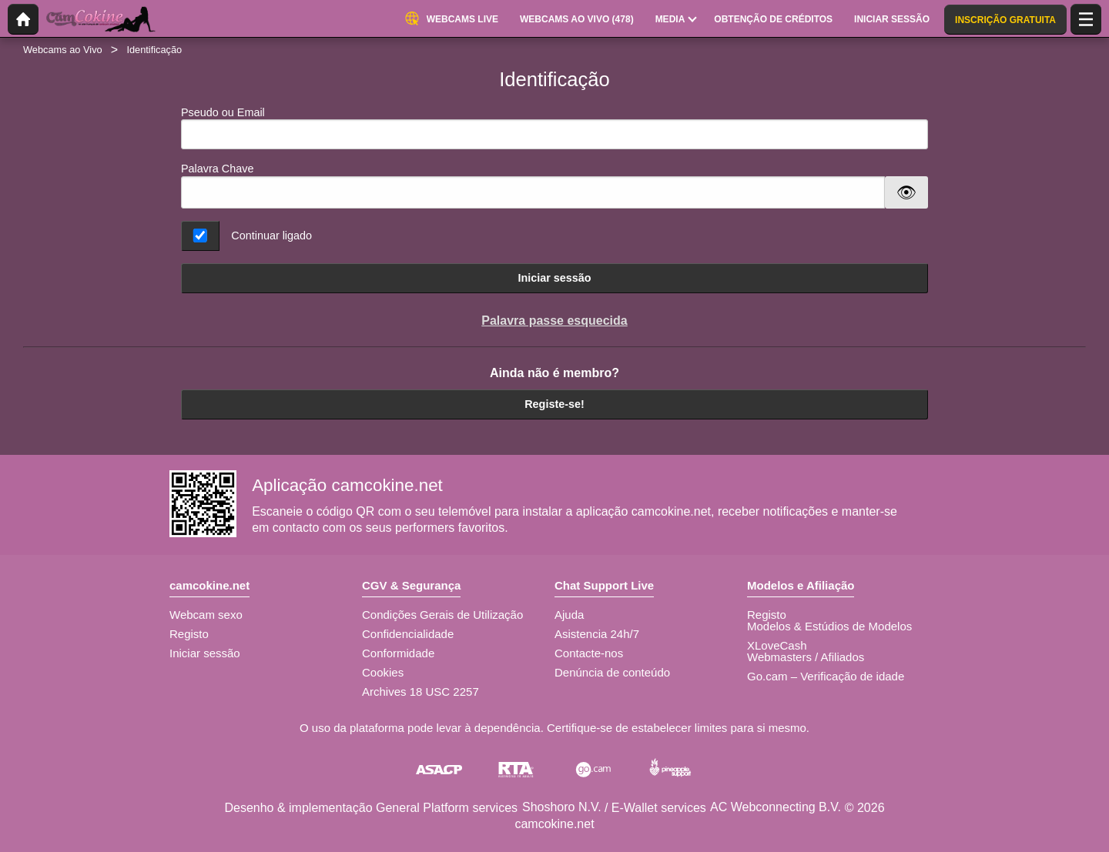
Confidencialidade (408, 633)
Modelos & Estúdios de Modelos (829, 626)
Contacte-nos (588, 653)
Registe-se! (554, 404)
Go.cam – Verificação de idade (825, 676)
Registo (189, 633)
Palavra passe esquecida (554, 320)
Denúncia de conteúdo (612, 672)
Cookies (383, 672)
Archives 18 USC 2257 (420, 691)
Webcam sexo (206, 614)
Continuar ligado (271, 235)
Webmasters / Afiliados (805, 656)
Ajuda (569, 614)
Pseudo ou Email (554, 128)
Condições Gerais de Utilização (442, 614)
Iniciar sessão (554, 278)
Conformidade (398, 653)
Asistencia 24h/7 (596, 633)
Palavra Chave (217, 168)
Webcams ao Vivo (62, 49)
